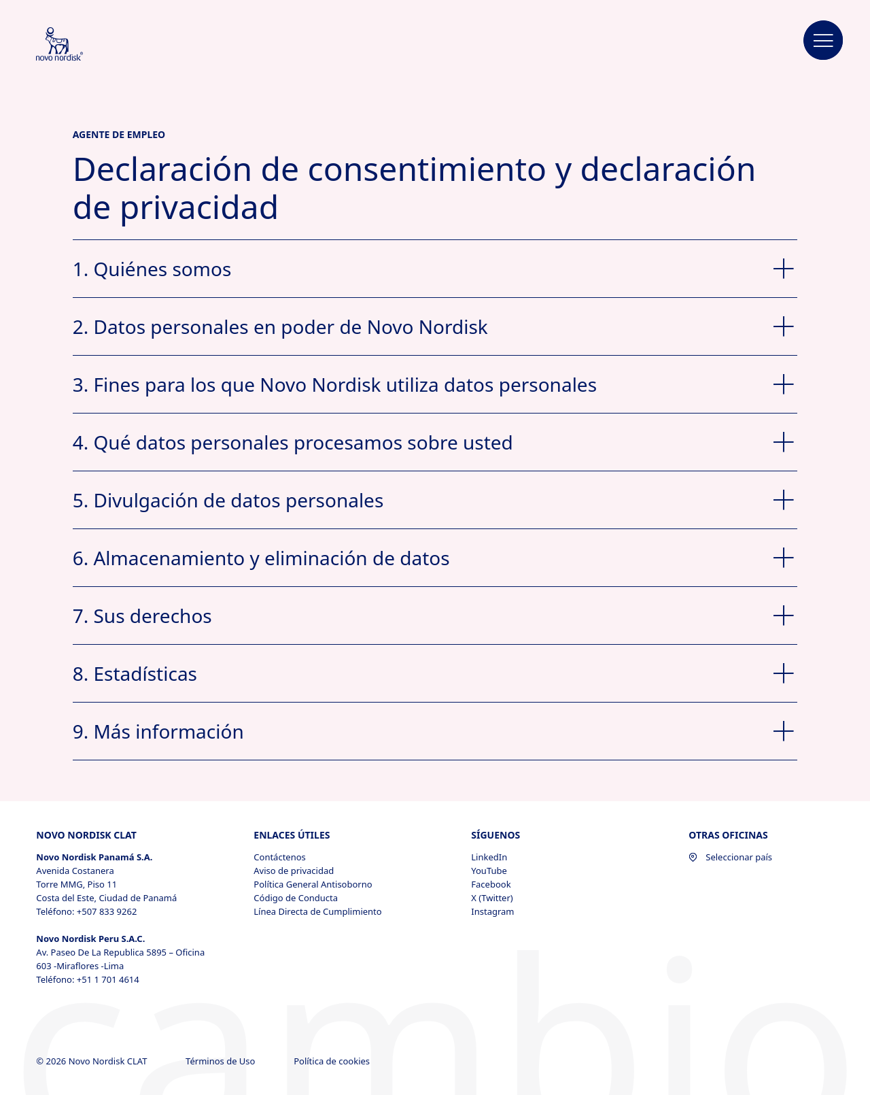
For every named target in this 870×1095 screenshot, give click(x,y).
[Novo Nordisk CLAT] (77, 45)
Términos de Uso (222, 1061)
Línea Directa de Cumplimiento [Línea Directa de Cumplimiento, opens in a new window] (317, 911)
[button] (823, 40)
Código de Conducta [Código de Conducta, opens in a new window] (296, 898)
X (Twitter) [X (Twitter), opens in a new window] (491, 898)
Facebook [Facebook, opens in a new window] (490, 884)
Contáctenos (280, 857)
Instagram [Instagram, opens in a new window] (492, 911)
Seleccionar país (730, 857)
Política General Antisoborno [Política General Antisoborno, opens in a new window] (313, 884)
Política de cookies (333, 1061)
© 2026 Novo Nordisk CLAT (92, 1061)
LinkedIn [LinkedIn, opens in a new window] (489, 857)
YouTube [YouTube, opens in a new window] (489, 870)
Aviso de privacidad (294, 870)
